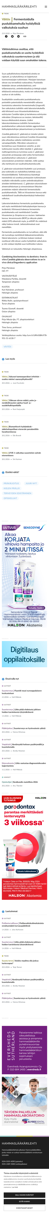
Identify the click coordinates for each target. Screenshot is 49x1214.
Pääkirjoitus (11, 483)
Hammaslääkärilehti (19, 6)
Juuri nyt (31, 483)
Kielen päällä (12, 488)
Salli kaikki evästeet (24, 1195)
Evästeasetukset (24, 1208)
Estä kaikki (24, 1201)
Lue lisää (15, 1187)
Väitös (7, 347)
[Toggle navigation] (46, 6)
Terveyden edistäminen (17, 493)
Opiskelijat (10, 498)
